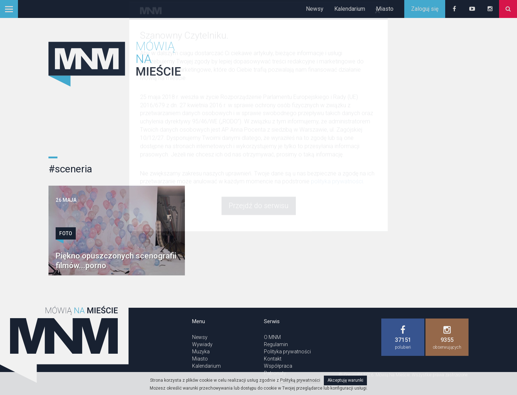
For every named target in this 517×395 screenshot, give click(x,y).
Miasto (384, 8)
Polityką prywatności (300, 380)
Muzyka (201, 351)
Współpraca (278, 366)
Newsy (314, 8)
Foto (65, 233)
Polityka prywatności (287, 351)
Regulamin (276, 344)
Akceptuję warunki (345, 380)
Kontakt (272, 359)
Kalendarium (349, 8)
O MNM (272, 337)
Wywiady (202, 344)
